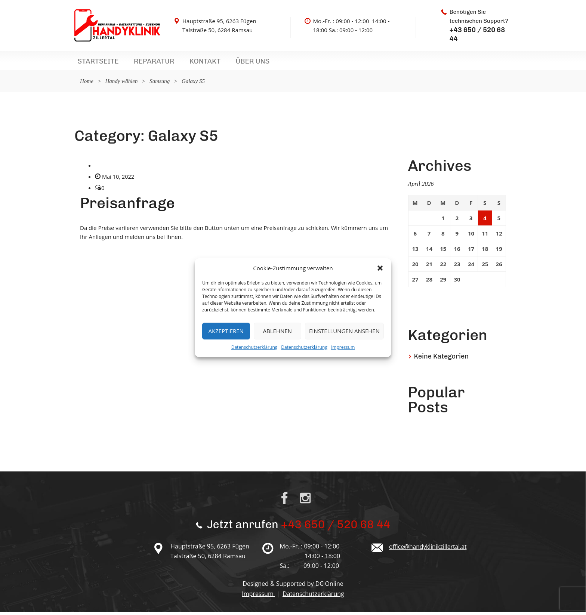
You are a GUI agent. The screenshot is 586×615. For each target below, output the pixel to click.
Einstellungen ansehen (344, 331)
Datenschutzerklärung (254, 347)
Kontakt (186, 63)
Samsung (159, 84)
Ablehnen (277, 331)
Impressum (343, 347)
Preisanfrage (127, 206)
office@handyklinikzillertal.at (429, 549)
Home (86, 84)
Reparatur (142, 63)
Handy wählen (121, 84)
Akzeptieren (226, 331)
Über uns (226, 63)
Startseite (94, 63)
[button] (380, 268)
